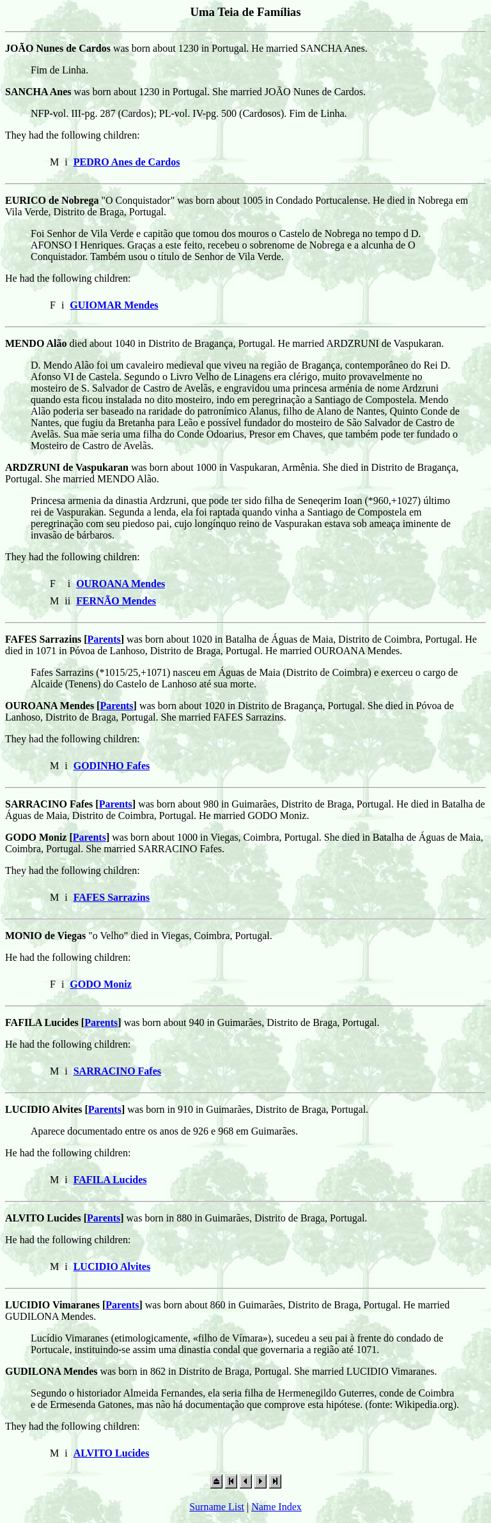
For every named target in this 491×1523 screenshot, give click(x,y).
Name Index (276, 1506)
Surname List (216, 1506)
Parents (104, 639)
